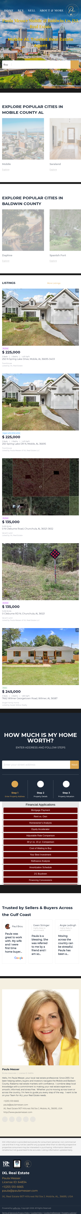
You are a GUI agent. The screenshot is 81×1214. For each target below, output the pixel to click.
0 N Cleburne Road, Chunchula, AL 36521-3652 (27, 528)
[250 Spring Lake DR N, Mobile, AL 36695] (40, 402)
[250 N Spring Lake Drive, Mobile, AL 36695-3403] (40, 317)
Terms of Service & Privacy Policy (16, 1213)
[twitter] (19, 1119)
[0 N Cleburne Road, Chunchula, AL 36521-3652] (40, 486)
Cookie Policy (36, 1213)
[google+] (33, 1119)
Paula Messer (10, 1069)
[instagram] (26, 1119)
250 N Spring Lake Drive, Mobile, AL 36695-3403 (28, 359)
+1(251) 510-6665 (11, 1101)
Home (9, 10)
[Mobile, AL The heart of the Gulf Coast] (23, 169)
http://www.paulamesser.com (17, 1112)
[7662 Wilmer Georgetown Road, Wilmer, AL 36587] (40, 656)
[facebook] (5, 1119)
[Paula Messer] (40, 1027)
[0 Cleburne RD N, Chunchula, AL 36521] (40, 571)
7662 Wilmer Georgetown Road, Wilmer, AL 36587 (29, 698)
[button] (75, 64)
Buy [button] (21, 10)
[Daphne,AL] (23, 260)
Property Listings (69, 1213)
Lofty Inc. (17, 1208)
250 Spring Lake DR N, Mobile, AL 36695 (24, 444)
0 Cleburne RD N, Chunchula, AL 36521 (23, 613)
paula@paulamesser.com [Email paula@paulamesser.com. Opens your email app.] (15, 1105)
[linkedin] (12, 1119)
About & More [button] (52, 10)
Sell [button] (31, 10)
